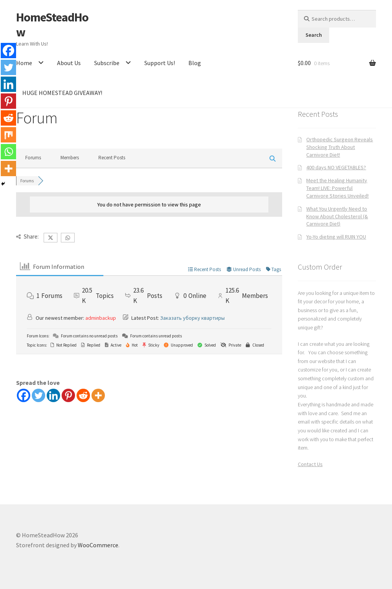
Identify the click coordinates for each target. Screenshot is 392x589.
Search (313, 34)
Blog (194, 63)
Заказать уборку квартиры (192, 317)
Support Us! (159, 63)
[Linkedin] (53, 395)
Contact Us (310, 464)
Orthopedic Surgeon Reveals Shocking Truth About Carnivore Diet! (339, 147)
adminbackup (100, 317)
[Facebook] (23, 395)
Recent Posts (111, 157)
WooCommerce (98, 545)
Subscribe (106, 63)
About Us (69, 63)
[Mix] (8, 134)
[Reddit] (83, 395)
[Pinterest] (68, 395)
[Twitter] (38, 395)
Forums (33, 157)
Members (69, 157)
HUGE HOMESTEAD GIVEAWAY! (62, 93)
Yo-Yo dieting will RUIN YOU (336, 236)
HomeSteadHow (52, 25)
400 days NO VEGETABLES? (336, 167)
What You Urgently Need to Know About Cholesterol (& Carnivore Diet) (337, 216)
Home (24, 63)
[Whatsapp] (8, 151)
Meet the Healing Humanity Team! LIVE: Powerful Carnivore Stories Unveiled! (337, 188)
